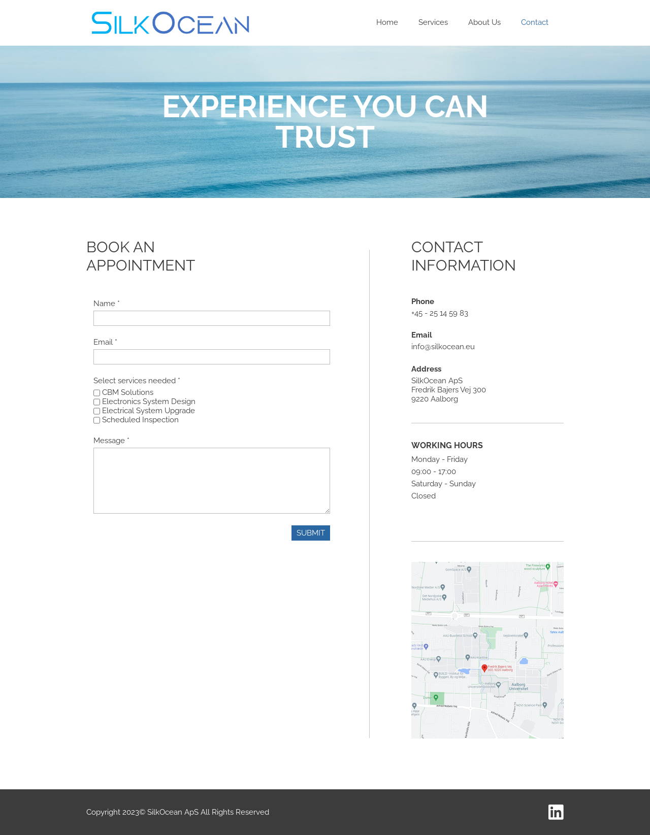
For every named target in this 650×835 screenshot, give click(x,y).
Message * (111, 440)
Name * (106, 303)
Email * (105, 342)
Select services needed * (136, 380)
